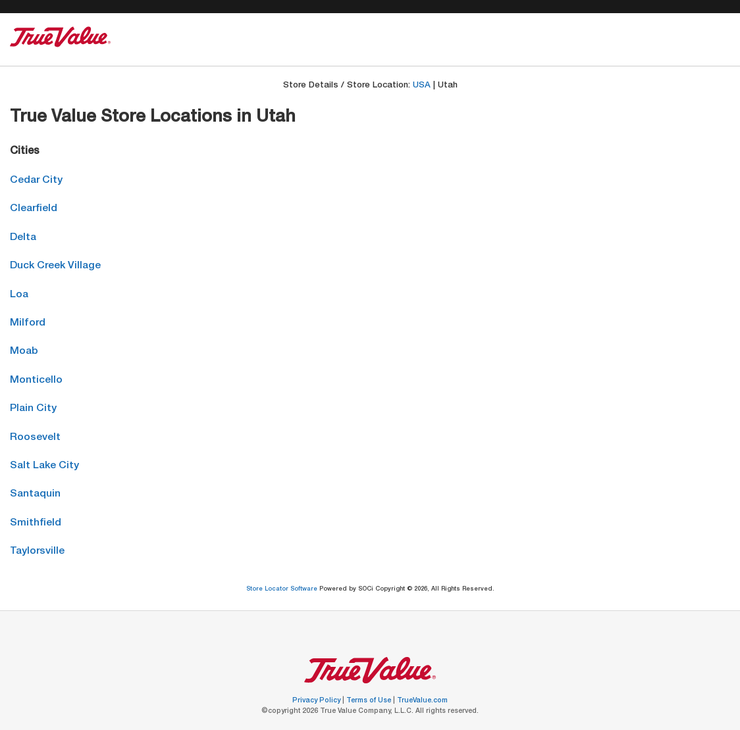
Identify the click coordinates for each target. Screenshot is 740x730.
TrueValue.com (422, 701)
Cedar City (36, 180)
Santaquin (35, 494)
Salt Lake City (44, 466)
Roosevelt (35, 438)
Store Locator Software (282, 590)
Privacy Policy (317, 701)
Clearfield (33, 209)
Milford (27, 323)
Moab (24, 351)
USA (422, 86)
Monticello (36, 380)
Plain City (33, 409)
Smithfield (35, 523)
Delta (23, 238)
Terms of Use (369, 701)
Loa (19, 295)
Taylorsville (37, 551)
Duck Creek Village (55, 266)
